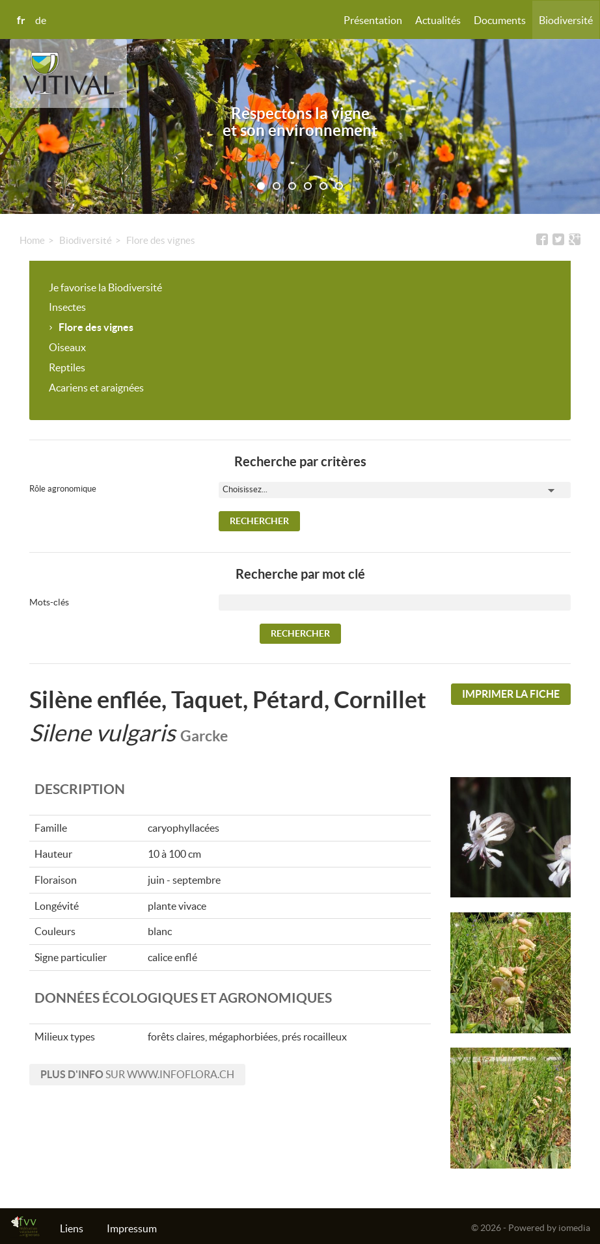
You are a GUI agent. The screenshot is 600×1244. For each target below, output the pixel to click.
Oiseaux (67, 347)
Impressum (132, 1228)
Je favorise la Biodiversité (105, 287)
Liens (71, 1228)
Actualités (438, 20)
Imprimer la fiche (511, 694)
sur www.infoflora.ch (137, 1074)
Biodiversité (566, 20)
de (40, 20)
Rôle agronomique (62, 489)
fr (21, 20)
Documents (500, 20)
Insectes (67, 307)
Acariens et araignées (96, 387)
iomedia (574, 1228)
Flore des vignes (160, 240)
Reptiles (67, 367)
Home (32, 240)
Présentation (373, 20)
